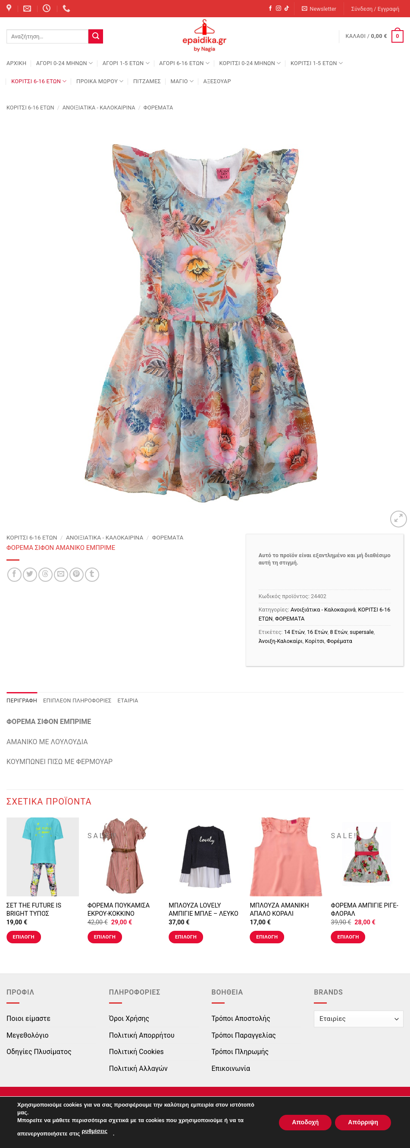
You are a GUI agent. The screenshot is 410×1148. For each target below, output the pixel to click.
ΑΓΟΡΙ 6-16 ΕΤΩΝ (184, 63)
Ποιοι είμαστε (28, 1018)
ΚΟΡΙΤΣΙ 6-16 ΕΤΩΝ (38, 81)
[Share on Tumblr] (92, 575)
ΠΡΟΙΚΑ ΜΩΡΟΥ (100, 81)
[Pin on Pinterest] (76, 575)
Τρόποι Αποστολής (241, 1018)
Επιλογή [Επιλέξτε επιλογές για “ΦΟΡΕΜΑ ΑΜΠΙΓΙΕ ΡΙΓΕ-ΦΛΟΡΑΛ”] (348, 937)
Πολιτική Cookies (136, 1052)
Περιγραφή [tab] (21, 700)
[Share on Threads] (45, 575)
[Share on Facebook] (14, 575)
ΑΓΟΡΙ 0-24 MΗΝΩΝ (64, 63)
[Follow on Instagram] (278, 9)
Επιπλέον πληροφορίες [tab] (77, 700)
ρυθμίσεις (95, 1131)
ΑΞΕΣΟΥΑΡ (217, 81)
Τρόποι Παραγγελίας (244, 1035)
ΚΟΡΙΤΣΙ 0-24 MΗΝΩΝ (250, 63)
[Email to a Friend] (61, 575)
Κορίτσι (314, 641)
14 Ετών (294, 632)
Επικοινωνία (231, 1068)
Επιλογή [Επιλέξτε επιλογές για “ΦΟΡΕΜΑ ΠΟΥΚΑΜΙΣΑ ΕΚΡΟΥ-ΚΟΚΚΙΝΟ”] (105, 937)
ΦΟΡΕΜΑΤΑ (158, 107)
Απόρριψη (363, 1122)
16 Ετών (317, 632)
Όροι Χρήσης (129, 1018)
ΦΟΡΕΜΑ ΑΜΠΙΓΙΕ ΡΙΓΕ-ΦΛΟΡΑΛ (364, 909)
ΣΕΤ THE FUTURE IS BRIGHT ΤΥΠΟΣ (33, 909)
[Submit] (95, 36)
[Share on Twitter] (30, 575)
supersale (361, 632)
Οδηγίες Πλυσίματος (39, 1052)
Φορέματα (339, 641)
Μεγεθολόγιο (27, 1035)
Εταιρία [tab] (128, 700)
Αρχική (16, 63)
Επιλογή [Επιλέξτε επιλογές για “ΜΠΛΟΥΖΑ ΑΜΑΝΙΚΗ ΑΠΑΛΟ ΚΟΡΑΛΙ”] (267, 937)
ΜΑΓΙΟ (182, 81)
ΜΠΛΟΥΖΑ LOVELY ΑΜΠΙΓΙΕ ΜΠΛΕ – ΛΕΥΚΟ (203, 909)
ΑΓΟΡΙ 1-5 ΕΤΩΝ (126, 63)
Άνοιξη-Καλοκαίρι (281, 641)
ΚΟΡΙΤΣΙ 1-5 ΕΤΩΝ (317, 63)
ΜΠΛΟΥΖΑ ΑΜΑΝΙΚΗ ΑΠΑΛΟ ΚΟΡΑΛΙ (279, 909)
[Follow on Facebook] (270, 9)
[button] (319, 8)
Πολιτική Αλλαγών (138, 1068)
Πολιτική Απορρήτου (142, 1035)
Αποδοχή (305, 1122)
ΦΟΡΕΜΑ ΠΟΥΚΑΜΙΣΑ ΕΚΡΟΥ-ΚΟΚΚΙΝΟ (119, 909)
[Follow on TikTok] (286, 9)
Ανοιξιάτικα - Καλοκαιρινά (99, 107)
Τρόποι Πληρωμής (240, 1052)
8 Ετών (338, 632)
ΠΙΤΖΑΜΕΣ (147, 81)
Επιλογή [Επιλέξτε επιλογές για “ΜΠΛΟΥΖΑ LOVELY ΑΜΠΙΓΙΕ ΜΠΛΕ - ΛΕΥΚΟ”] (186, 937)
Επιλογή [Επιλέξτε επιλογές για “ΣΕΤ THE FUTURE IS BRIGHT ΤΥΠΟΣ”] (23, 937)
